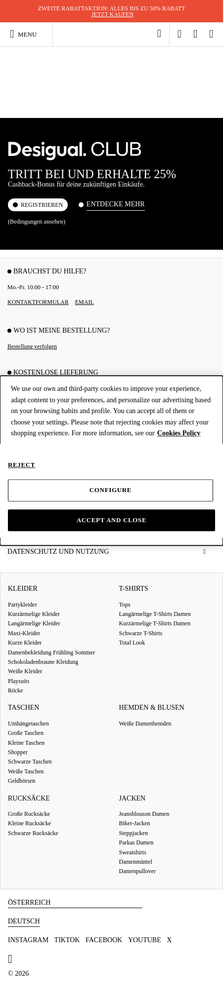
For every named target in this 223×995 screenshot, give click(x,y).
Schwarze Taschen (30, 761)
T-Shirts (133, 588)
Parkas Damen (136, 842)
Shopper (18, 752)
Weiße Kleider (25, 671)
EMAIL (84, 302)
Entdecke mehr (116, 204)
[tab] (111, 551)
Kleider (23, 588)
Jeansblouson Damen (144, 813)
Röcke (15, 690)
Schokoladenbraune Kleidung (43, 661)
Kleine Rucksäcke (29, 823)
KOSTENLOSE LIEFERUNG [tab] (55, 372)
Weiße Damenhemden (145, 723)
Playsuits (18, 681)
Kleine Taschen (26, 742)
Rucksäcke (29, 798)
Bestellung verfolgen (32, 346)
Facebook (104, 940)
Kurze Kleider (25, 642)
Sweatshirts (132, 852)
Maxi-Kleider (24, 633)
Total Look (132, 642)
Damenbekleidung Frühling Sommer (51, 652)
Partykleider (22, 604)
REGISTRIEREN (42, 204)
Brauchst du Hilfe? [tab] (50, 271)
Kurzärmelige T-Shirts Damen (155, 623)
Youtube (144, 940)
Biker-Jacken (134, 823)
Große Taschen (26, 732)
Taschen (23, 707)
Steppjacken (133, 833)
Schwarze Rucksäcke (33, 833)
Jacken (132, 798)
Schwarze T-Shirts (141, 633)
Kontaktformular (38, 302)
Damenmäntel (135, 861)
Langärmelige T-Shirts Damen (155, 614)
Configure (110, 490)
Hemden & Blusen (151, 707)
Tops (125, 604)
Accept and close (112, 520)
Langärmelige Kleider (34, 623)
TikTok (67, 940)
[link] (159, 33)
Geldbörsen (21, 780)
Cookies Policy (179, 433)
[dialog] (111, 461)
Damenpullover (137, 871)
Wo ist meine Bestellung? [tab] (61, 330)
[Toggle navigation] (27, 34)
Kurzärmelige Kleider (34, 614)
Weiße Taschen (26, 771)
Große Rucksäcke (29, 813)
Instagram (28, 940)
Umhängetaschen (28, 723)
